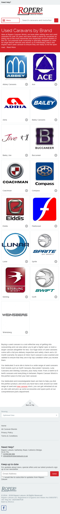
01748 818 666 (9, 454)
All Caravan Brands (9, 429)
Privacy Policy (7, 433)
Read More (11, 47)
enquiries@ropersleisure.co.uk (15, 456)
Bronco (11, 502)
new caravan (22, 386)
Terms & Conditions (9, 436)
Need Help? (6, 2)
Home (3, 426)
